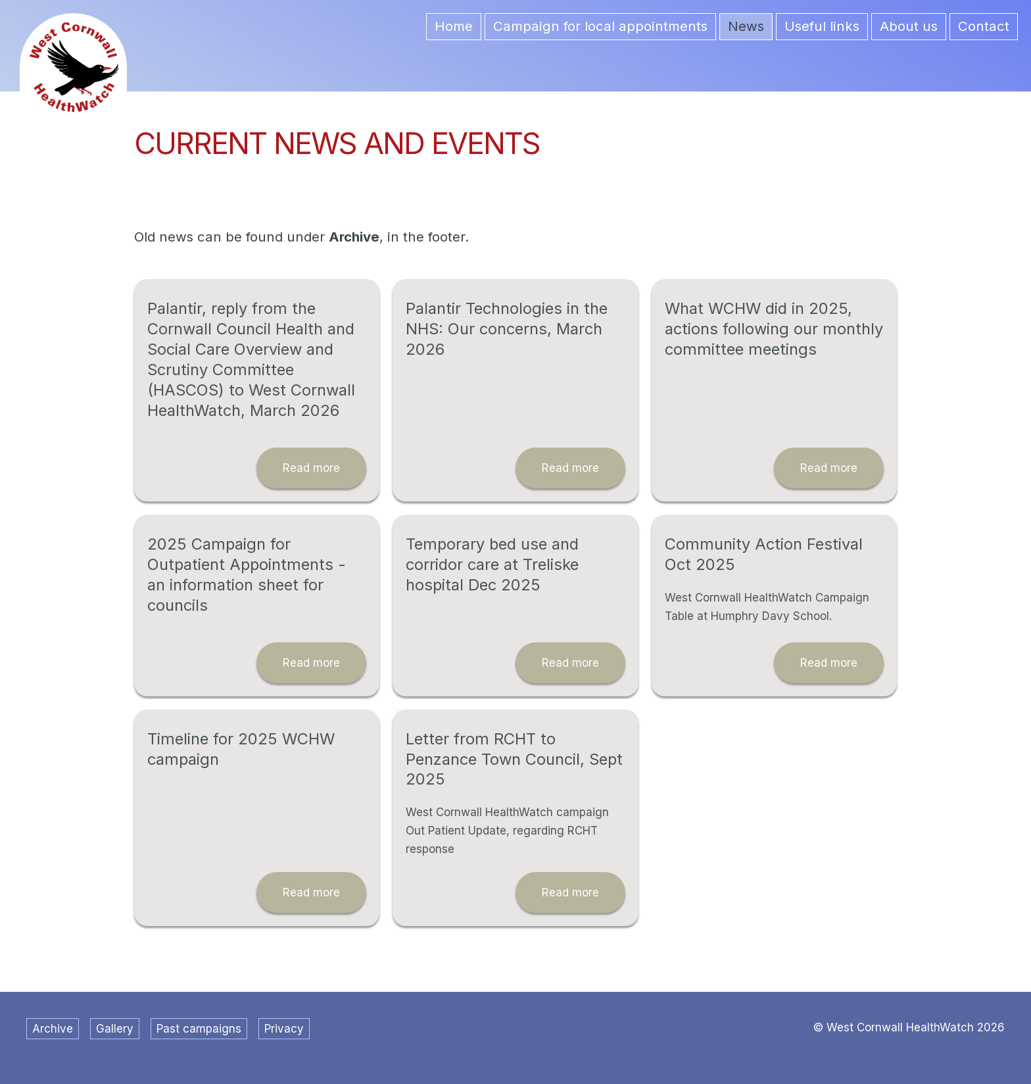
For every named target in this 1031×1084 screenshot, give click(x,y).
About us (909, 26)
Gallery (114, 1028)
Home (454, 26)
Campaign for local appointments (600, 26)
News (746, 26)
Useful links (821, 26)
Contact (983, 26)
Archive (52, 1028)
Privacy (284, 1028)
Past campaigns (198, 1028)
